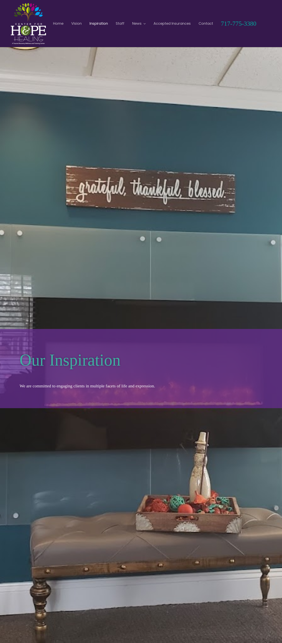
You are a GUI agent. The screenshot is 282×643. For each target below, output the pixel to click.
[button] (129, 23)
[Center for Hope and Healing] (28, 23)
